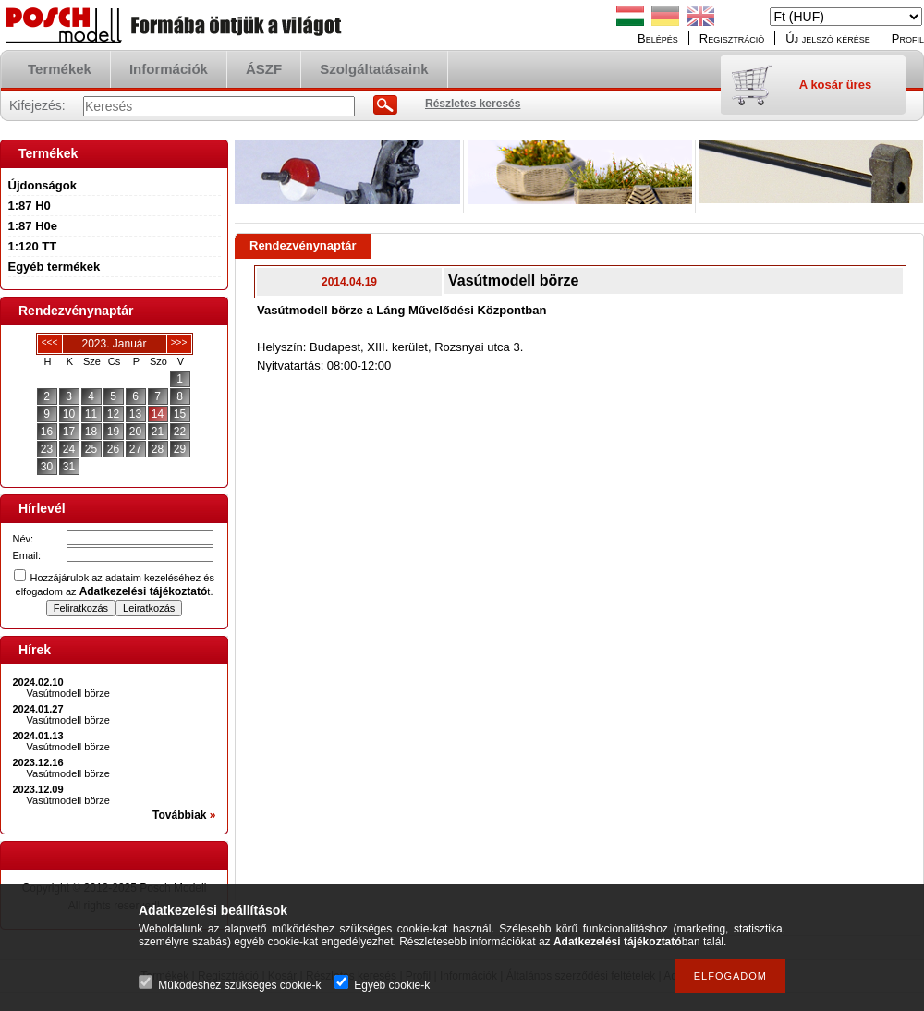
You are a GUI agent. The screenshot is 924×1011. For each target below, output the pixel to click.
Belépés (658, 38)
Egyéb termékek (54, 267)
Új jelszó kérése (827, 38)
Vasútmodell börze (68, 693)
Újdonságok (42, 185)
